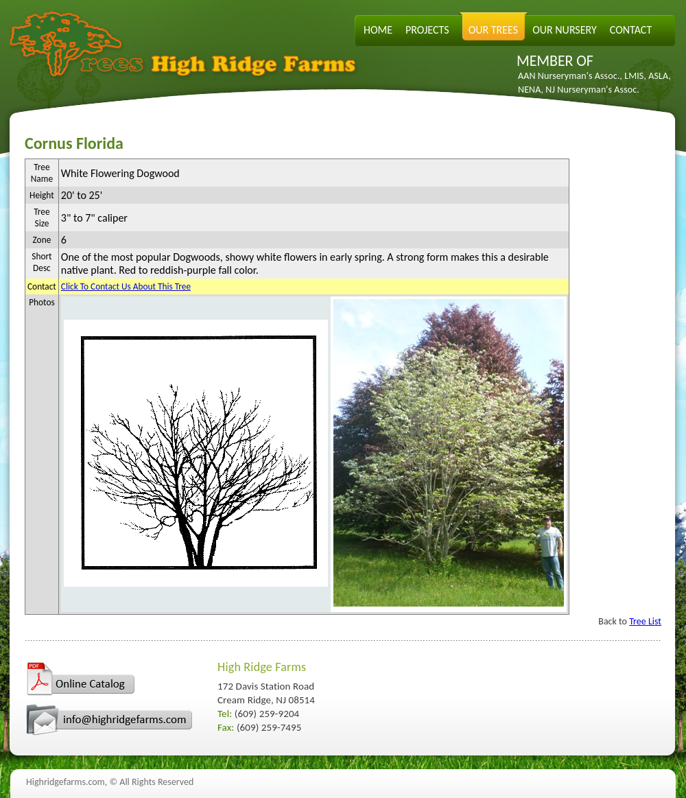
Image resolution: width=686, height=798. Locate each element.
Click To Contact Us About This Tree (126, 286)
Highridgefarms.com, (66, 782)
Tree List (645, 621)
